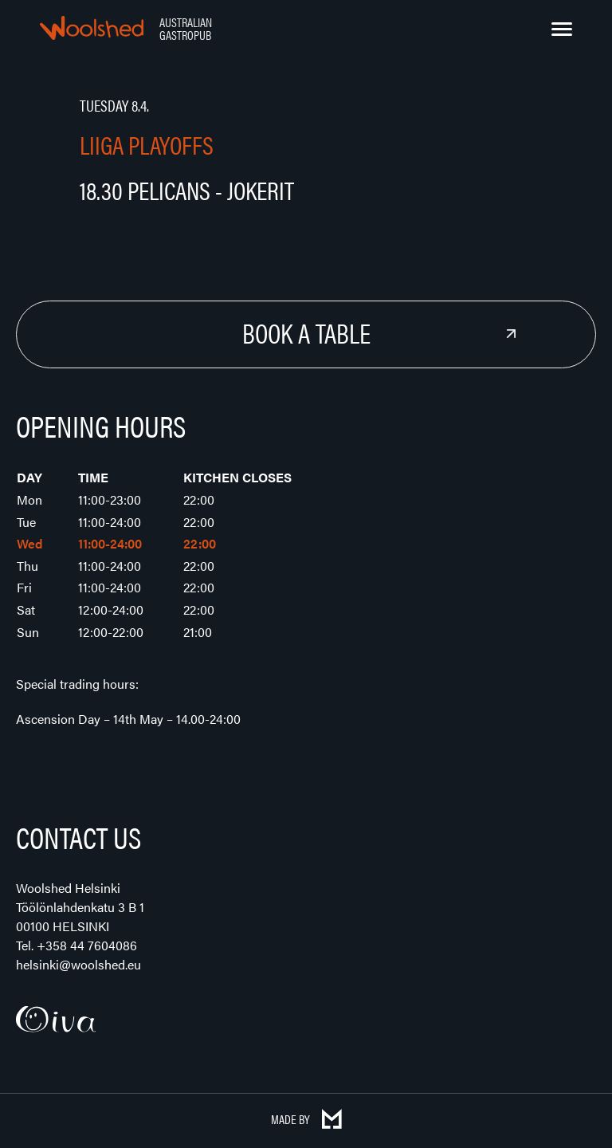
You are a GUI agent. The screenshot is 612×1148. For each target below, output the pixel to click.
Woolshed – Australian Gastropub (91, 28)
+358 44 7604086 (87, 945)
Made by (306, 1119)
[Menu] (561, 29)
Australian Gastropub (185, 28)
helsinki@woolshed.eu (78, 964)
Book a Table (306, 332)
